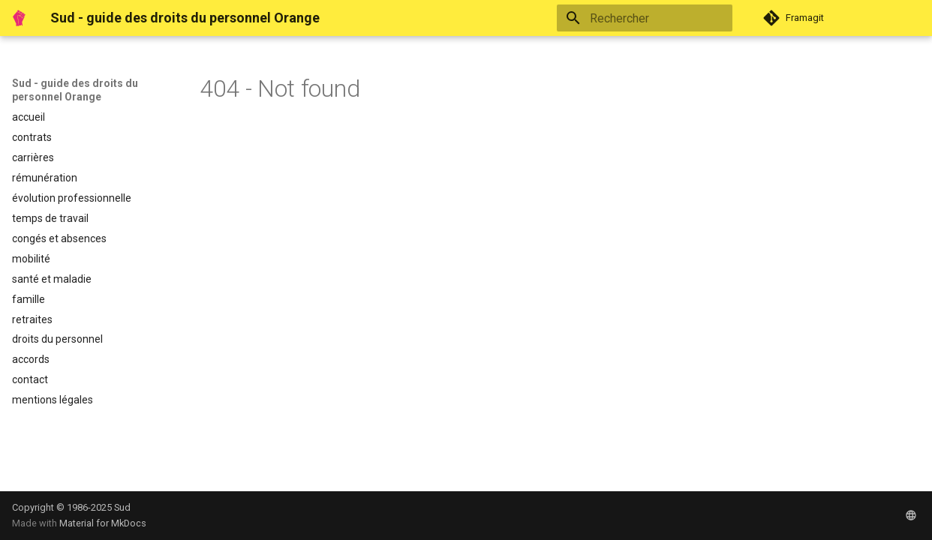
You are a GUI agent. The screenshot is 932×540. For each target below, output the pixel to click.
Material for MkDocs (102, 523)
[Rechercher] (644, 18)
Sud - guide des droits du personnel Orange (75, 90)
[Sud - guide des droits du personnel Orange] (19, 18)
